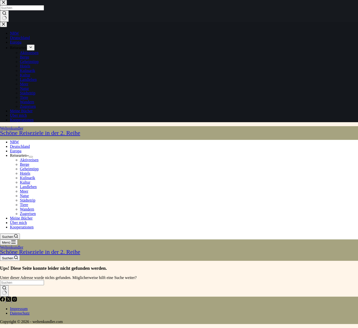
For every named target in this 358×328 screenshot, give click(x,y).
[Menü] (9, 242)
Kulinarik (27, 178)
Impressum (19, 309)
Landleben (28, 187)
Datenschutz (20, 313)
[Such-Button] (4, 291)
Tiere (24, 205)
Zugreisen (28, 214)
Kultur (25, 182)
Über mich (18, 222)
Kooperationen (22, 227)
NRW (14, 142)
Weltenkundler (179, 131)
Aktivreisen (29, 160)
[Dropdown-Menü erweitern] (31, 157)
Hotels (25, 173)
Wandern (27, 209)
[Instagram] (14, 300)
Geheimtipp (29, 169)
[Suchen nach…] (22, 282)
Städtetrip (27, 200)
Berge (24, 164)
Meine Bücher (21, 218)
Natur (24, 196)
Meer (24, 191)
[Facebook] (3, 300)
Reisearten (19, 155)
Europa (15, 151)
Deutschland (20, 146)
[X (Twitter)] (9, 300)
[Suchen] (10, 236)
